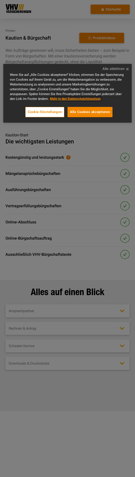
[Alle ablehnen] (127, 69)
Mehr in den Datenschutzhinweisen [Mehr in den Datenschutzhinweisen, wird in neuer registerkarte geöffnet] (75, 99)
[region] (67, 93)
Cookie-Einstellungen (45, 112)
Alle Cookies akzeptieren (90, 112)
